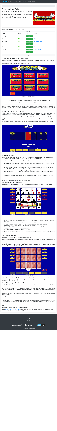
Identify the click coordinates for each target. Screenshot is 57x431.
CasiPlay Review (37, 36)
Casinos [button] (15, 1)
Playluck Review (37, 38)
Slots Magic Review (38, 52)
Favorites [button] (33, 1)
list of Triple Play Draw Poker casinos (12, 309)
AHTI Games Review (38, 41)
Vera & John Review (38, 44)
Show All (28, 55)
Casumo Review (37, 49)
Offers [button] (20, 1)
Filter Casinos (27, 31)
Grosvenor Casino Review (39, 46)
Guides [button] (28, 1)
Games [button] (24, 1)
